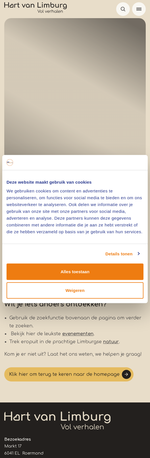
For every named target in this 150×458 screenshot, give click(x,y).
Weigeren (74, 290)
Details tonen (118, 253)
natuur (111, 341)
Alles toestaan (75, 271)
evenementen (77, 333)
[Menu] (139, 9)
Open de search (123, 9)
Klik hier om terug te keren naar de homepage (64, 374)
